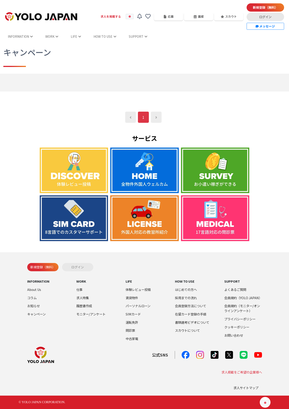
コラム (32, 297)
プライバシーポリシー (240, 319)
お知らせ (33, 305)
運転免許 (132, 322)
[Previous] (130, 117)
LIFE (76, 36)
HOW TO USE (105, 36)
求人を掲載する (111, 16)
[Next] (156, 117)
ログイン (265, 17)
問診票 (130, 330)
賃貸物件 (132, 297)
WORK (51, 36)
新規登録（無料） (265, 7)
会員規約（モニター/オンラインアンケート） (242, 308)
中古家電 (132, 338)
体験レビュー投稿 (138, 289)
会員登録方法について (190, 305)
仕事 (79, 289)
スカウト (229, 16)
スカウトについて (187, 330)
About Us (34, 289)
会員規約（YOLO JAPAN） (243, 297)
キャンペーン (36, 314)
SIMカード (133, 314)
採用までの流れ (186, 297)
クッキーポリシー (236, 327)
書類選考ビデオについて (192, 322)
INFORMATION (20, 36)
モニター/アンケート (91, 314)
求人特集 (82, 297)
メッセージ (265, 26)
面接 (198, 16)
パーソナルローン (138, 305)
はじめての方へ (186, 289)
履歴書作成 (84, 305)
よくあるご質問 (235, 289)
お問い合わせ (233, 335)
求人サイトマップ (245, 387)
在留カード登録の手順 (190, 314)
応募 (168, 16)
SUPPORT (138, 36)
